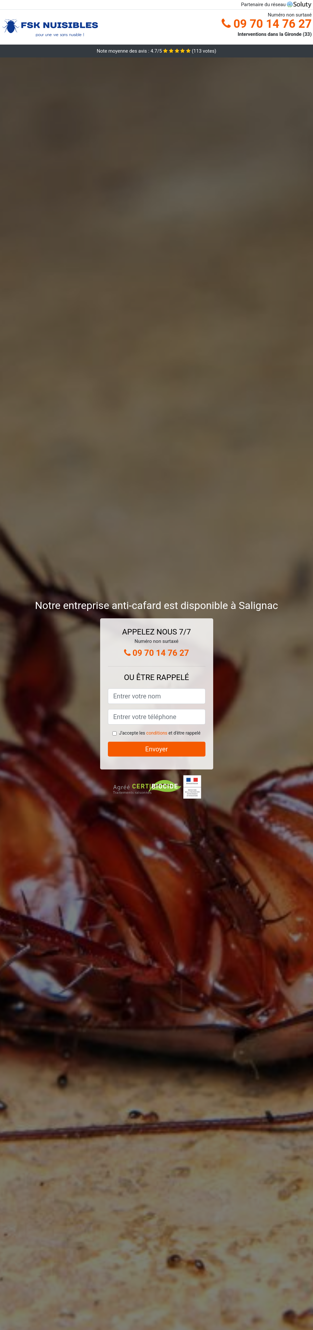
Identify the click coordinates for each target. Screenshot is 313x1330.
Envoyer (156, 749)
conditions (156, 733)
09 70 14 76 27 (267, 24)
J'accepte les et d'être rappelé (159, 733)
